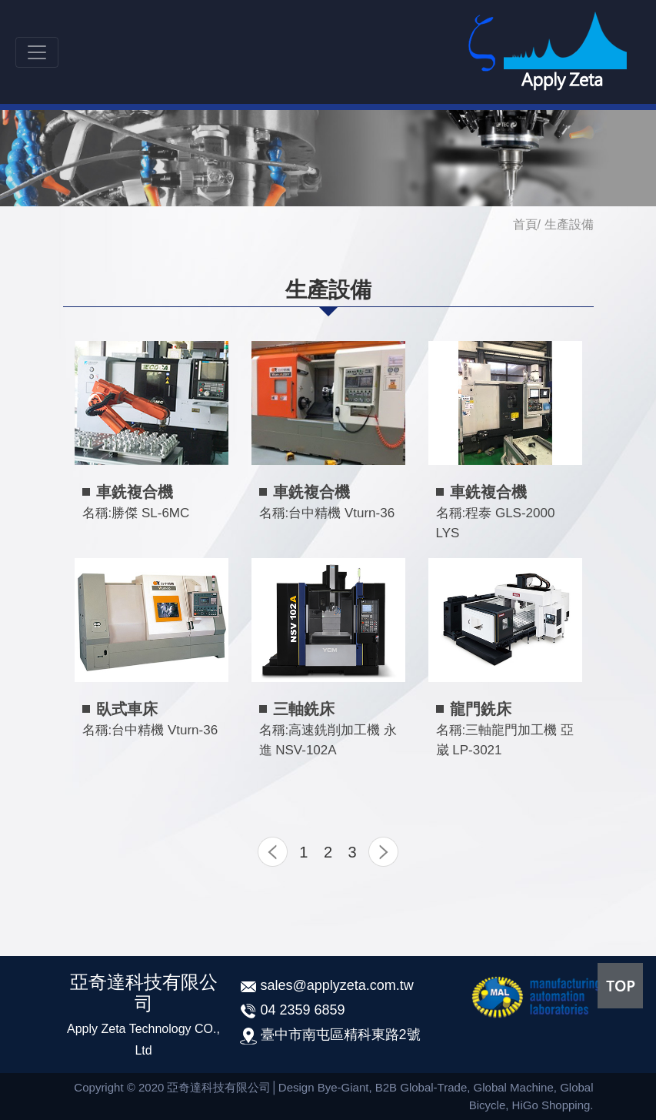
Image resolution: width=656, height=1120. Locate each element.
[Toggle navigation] (36, 52)
